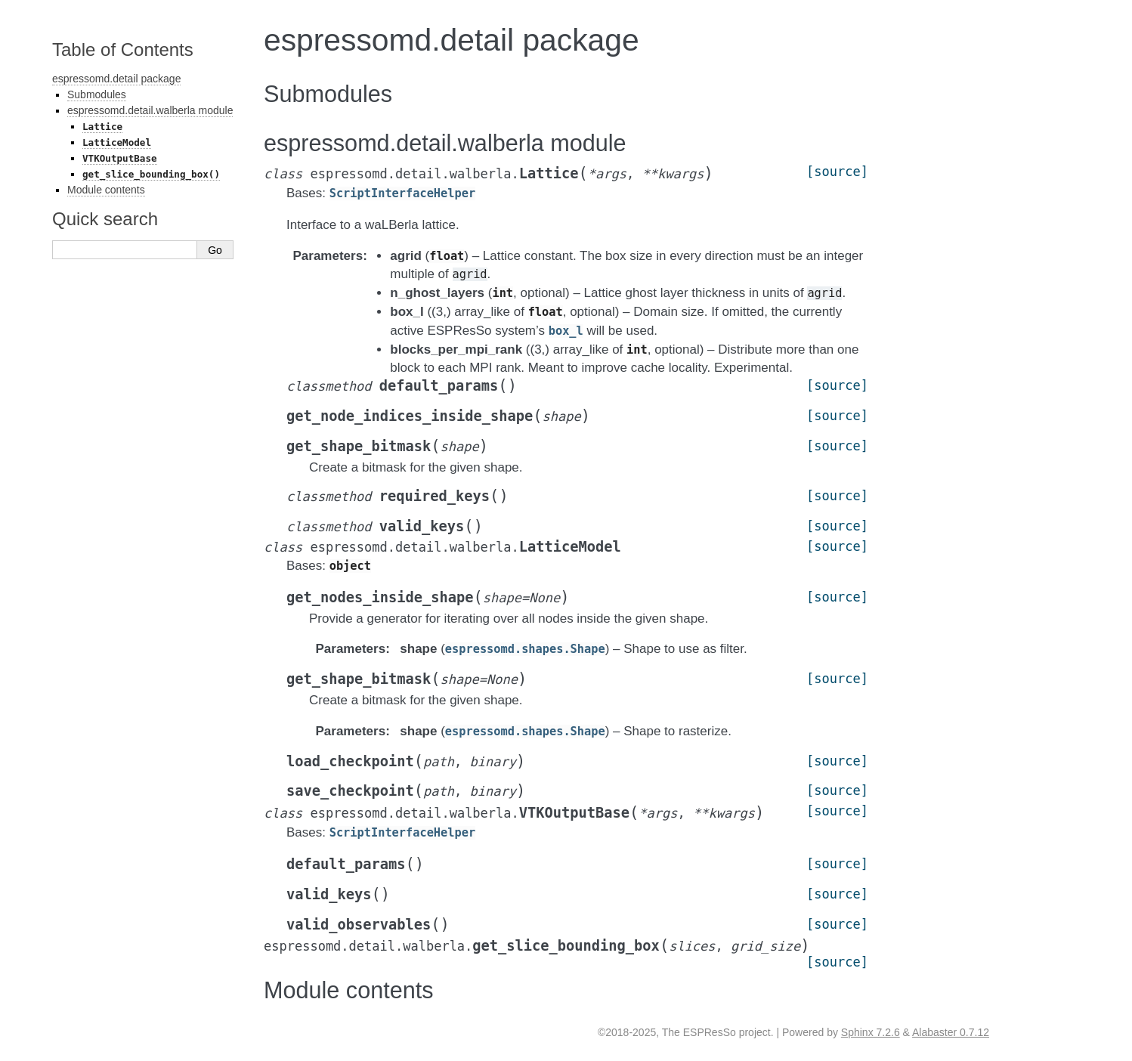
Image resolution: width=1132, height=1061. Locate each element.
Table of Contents (122, 49)
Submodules (96, 94)
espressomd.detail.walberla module (150, 110)
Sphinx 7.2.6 (870, 1032)
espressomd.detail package (116, 79)
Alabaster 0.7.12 (950, 1032)
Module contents (106, 190)
